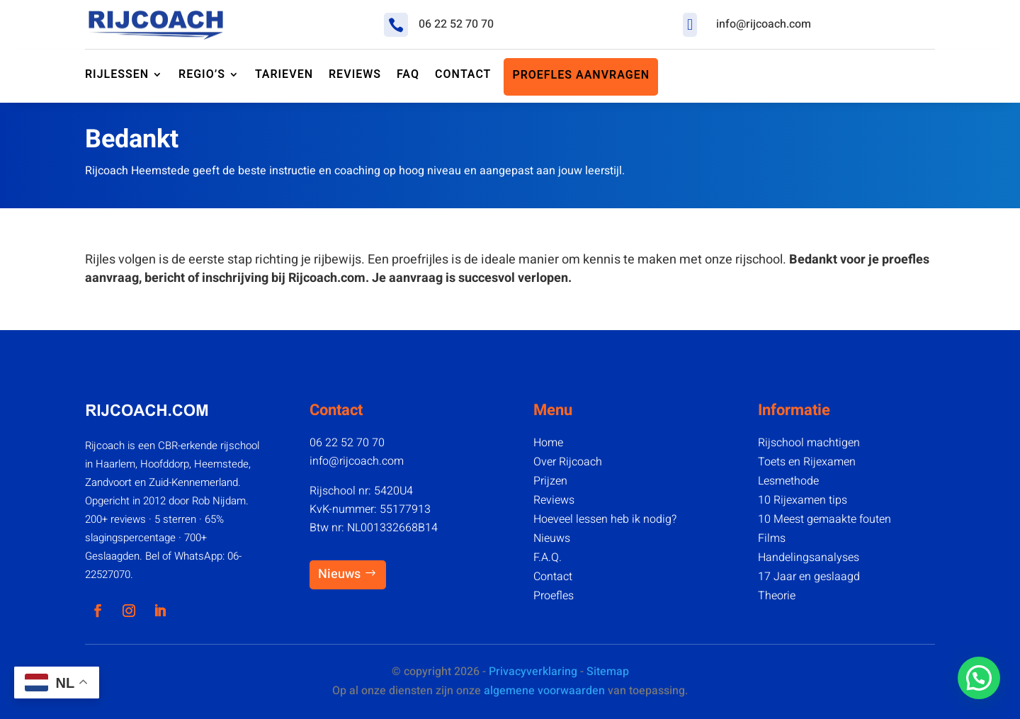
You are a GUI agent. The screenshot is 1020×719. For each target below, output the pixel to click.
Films (772, 538)
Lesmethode (788, 480)
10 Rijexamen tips (802, 500)
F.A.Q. (547, 557)
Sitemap (607, 671)
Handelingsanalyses (808, 557)
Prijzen (550, 480)
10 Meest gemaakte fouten (824, 519)
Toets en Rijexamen (807, 461)
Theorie (776, 595)
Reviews (553, 500)
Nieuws (339, 574)
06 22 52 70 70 (456, 24)
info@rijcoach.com (763, 24)
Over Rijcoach (567, 461)
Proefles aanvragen (581, 76)
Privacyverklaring (533, 671)
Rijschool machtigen (809, 442)
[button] (979, 678)
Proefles (553, 595)
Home (548, 442)
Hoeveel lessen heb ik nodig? (604, 519)
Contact (552, 576)
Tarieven (284, 75)
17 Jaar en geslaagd (809, 576)
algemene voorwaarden (544, 690)
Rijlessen (117, 75)
